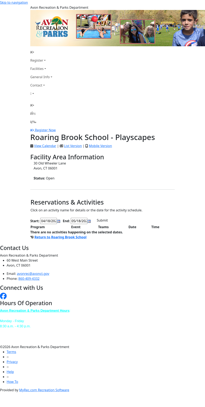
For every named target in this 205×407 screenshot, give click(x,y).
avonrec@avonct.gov (33, 273)
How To (12, 381)
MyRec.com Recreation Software (44, 390)
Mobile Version (100, 146)
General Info (40, 77)
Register (36, 60)
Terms (11, 352)
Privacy (12, 361)
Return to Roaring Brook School (60, 237)
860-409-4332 (29, 278)
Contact (36, 85)
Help (10, 371)
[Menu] (33, 122)
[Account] (41, 93)
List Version (73, 146)
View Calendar (45, 146)
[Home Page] (41, 52)
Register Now (45, 130)
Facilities (37, 68)
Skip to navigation (14, 2)
